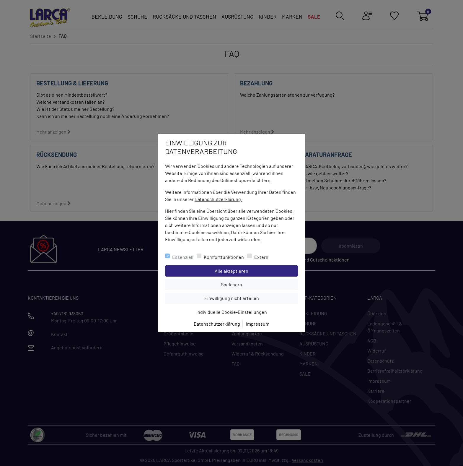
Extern (261, 257)
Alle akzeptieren (255, 270)
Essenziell (182, 257)
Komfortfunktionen (224, 257)
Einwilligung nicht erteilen (245, 297)
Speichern (259, 284)
